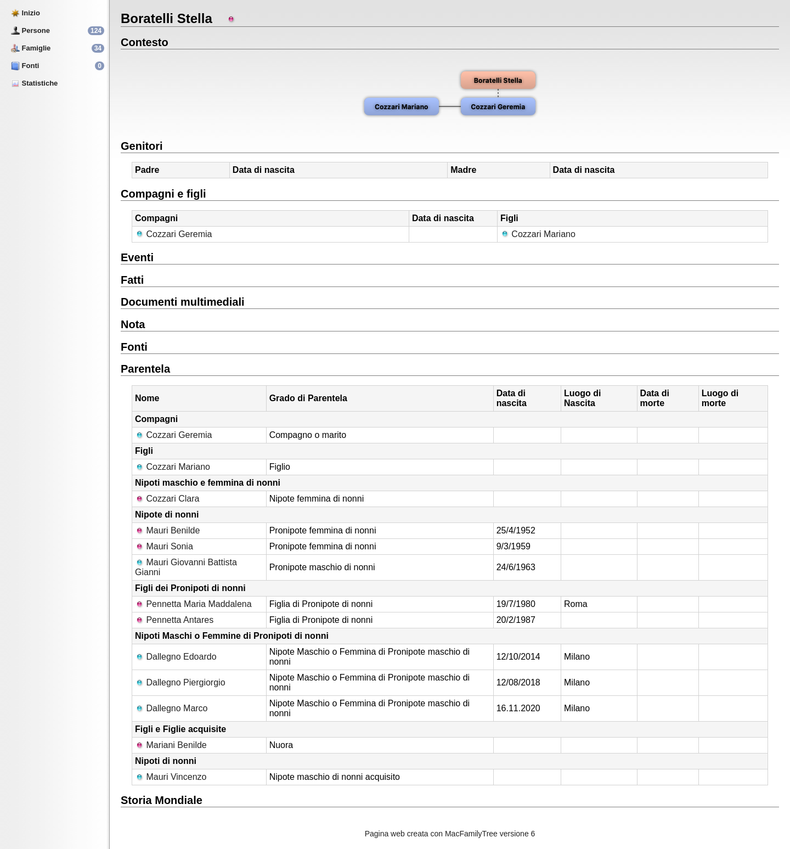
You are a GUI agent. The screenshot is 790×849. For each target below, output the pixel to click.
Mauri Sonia (164, 546)
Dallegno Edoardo (176, 656)
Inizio (25, 13)
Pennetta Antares (174, 620)
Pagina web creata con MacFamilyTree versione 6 (450, 833)
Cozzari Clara (167, 498)
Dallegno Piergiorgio (180, 682)
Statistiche (34, 83)
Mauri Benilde (167, 530)
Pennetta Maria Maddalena (193, 604)
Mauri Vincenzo (170, 776)
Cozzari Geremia (173, 234)
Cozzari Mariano (537, 234)
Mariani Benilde (171, 745)
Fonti (25, 65)
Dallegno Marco (171, 708)
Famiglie (30, 48)
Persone (30, 30)
